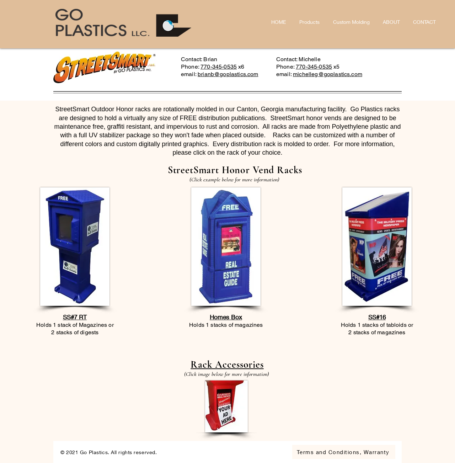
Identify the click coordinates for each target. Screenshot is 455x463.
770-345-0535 (218, 66)
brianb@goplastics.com (228, 74)
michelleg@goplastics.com (327, 74)
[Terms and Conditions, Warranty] (343, 452)
